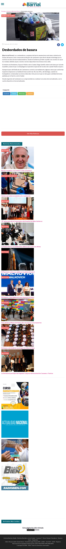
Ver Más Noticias (33, 134)
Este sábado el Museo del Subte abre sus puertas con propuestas (21, 322)
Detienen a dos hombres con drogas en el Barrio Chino (18, 348)
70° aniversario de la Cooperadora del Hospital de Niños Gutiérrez (21, 221)
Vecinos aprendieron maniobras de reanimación (15, 196)
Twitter (14, 93)
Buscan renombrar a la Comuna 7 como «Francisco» (16, 170)
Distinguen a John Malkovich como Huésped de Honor (17, 297)
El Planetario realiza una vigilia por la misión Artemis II (17, 272)
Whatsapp (22, 93)
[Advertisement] (33, 113)
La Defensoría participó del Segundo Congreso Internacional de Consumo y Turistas (27, 373)
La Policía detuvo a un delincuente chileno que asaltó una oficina (21, 246)
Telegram (30, 93)
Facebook (6, 93)
